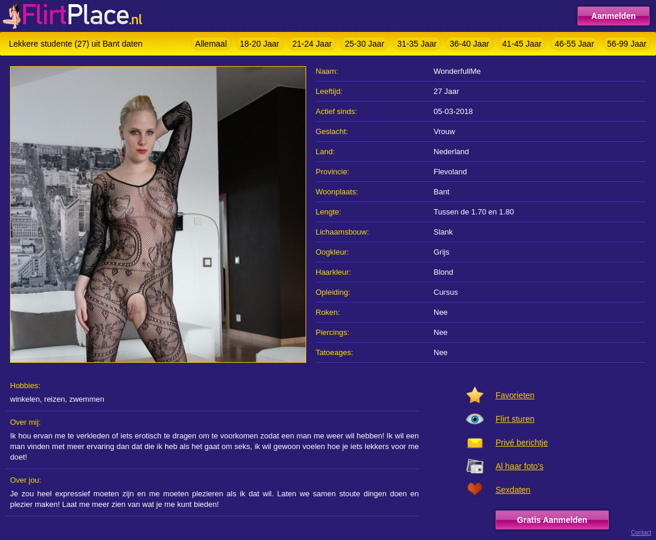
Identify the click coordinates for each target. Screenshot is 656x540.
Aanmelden (613, 16)
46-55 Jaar (574, 43)
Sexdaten (513, 490)
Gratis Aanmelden (552, 520)
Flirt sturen (515, 419)
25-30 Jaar (364, 43)
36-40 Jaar (469, 43)
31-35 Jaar (417, 43)
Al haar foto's (519, 466)
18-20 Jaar (260, 43)
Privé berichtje (522, 442)
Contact (641, 532)
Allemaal (211, 43)
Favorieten (515, 395)
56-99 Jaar (627, 43)
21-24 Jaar (312, 43)
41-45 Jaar (522, 43)
